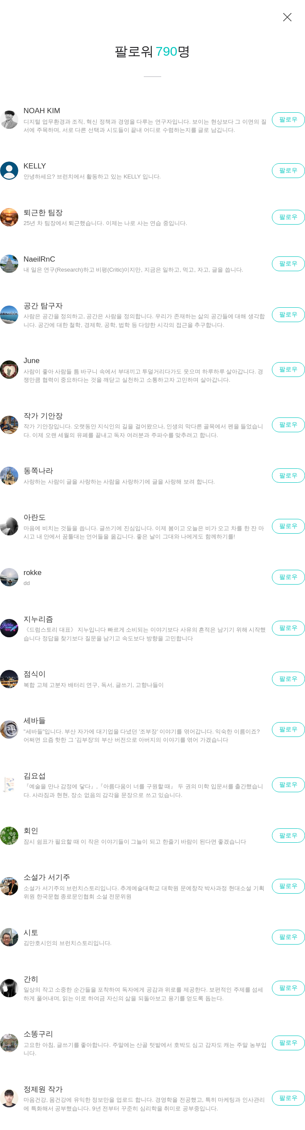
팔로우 (288, 119)
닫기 (287, 17)
